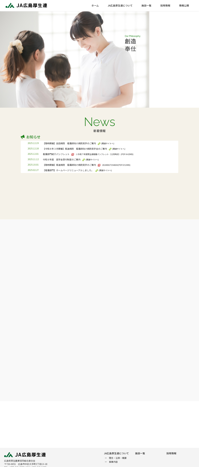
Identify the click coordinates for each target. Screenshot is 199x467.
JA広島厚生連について (120, 5)
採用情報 (165, 5)
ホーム (95, 5)
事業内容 (113, 462)
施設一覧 (146, 5)
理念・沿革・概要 (118, 458)
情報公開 (184, 5)
